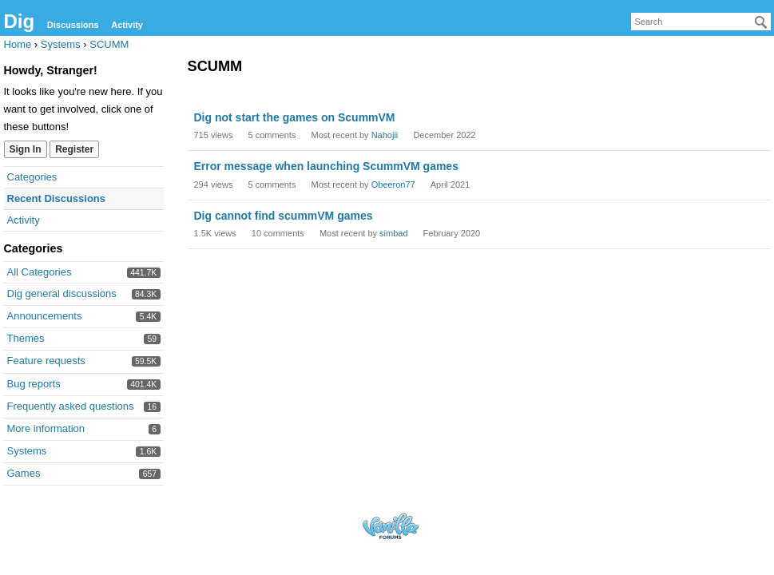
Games (24, 473)
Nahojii (385, 135)
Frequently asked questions (70, 406)
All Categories (39, 272)
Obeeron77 (393, 184)
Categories (32, 177)
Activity (127, 25)
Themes (26, 338)
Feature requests (46, 361)
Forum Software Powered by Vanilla (391, 526)
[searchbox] (701, 21)
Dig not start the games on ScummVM (294, 117)
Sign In (26, 149)
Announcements (44, 316)
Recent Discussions (56, 198)
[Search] (761, 22)
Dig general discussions (62, 293)
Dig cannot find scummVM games (283, 215)
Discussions (73, 25)
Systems (27, 451)
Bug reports (34, 384)
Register (74, 149)
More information (46, 428)
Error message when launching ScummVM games (326, 166)
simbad (393, 233)
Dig (19, 21)
